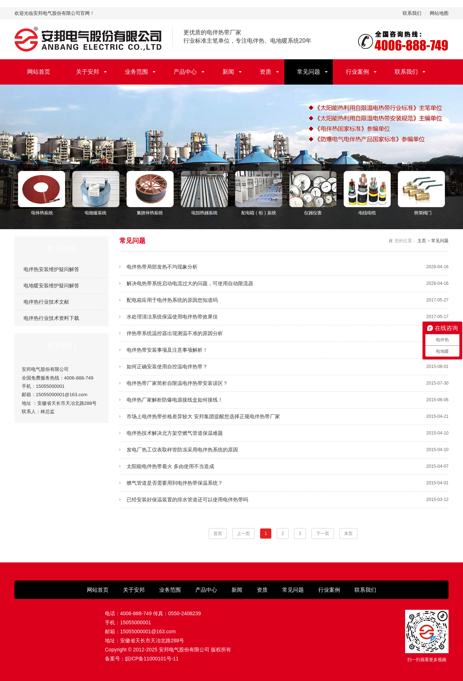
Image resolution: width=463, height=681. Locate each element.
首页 (217, 533)
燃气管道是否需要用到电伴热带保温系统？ (288, 483)
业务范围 (136, 72)
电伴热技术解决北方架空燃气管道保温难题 (288, 433)
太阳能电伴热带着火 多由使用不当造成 (288, 466)
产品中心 (185, 72)
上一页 (243, 533)
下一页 (322, 533)
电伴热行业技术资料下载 (51, 318)
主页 (421, 240)
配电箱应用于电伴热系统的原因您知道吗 (288, 300)
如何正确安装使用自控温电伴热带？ (288, 367)
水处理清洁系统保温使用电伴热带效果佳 (288, 317)
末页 (348, 533)
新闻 (228, 72)
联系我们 (412, 13)
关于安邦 (87, 72)
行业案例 (357, 72)
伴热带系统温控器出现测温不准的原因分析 (288, 333)
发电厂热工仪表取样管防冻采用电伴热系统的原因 (288, 450)
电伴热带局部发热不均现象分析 (288, 267)
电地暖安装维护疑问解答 (51, 285)
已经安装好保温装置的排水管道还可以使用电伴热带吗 (288, 500)
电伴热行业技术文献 (46, 302)
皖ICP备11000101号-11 (152, 658)
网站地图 (439, 13)
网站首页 (38, 72)
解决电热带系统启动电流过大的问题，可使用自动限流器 (288, 283)
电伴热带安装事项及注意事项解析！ (288, 350)
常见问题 (308, 72)
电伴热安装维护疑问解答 (51, 269)
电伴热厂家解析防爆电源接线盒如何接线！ (288, 400)
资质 (265, 72)
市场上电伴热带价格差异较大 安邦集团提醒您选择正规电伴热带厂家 (288, 416)
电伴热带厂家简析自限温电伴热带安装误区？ (288, 383)
